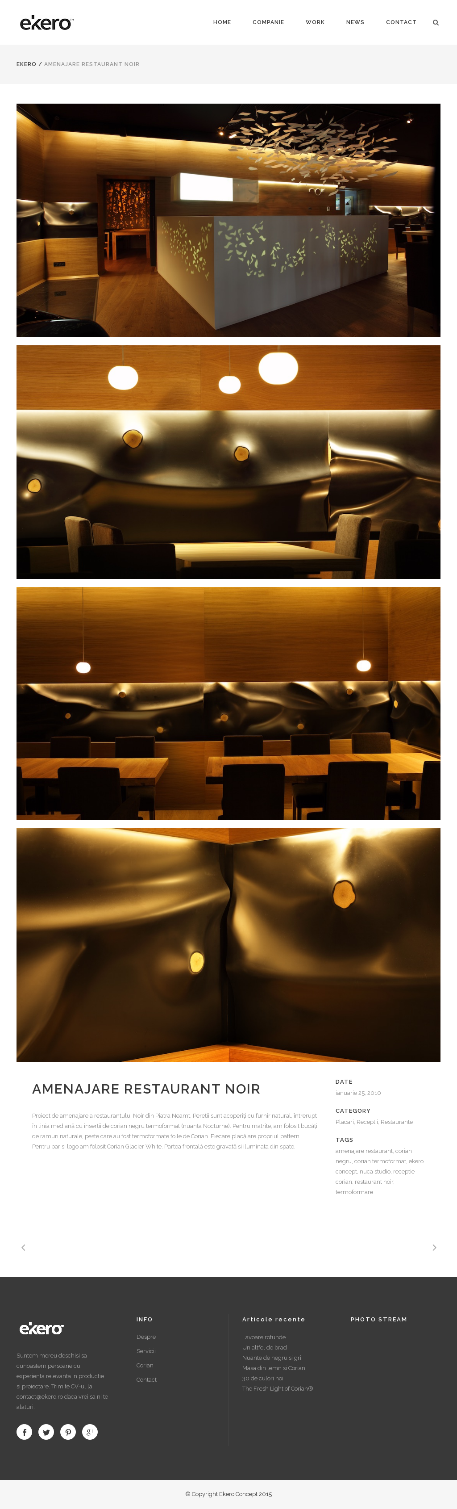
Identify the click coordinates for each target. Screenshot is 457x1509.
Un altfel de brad (264, 1347)
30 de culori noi (262, 1378)
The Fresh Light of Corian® (277, 1388)
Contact (147, 1379)
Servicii (146, 1351)
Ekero (27, 64)
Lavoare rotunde (264, 1337)
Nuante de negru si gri (271, 1357)
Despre (146, 1336)
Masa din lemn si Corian (273, 1368)
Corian (145, 1365)
